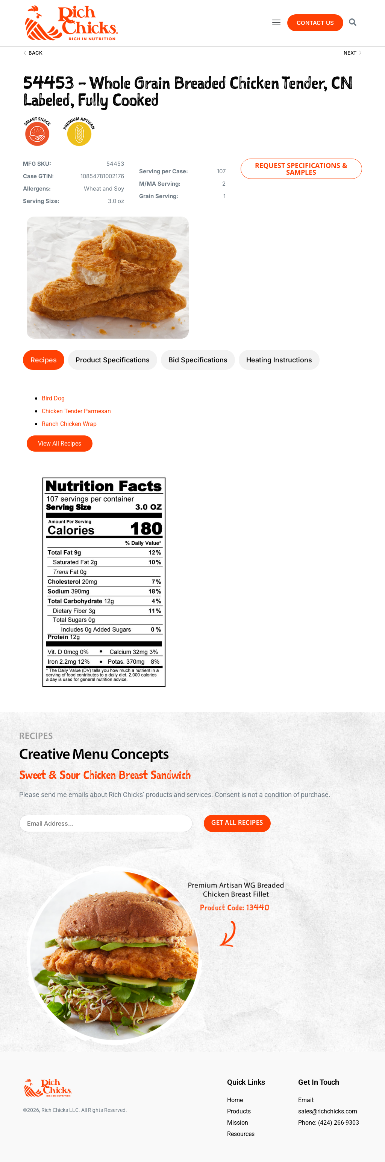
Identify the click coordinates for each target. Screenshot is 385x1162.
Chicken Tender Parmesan (81, 411)
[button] (276, 23)
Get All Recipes (237, 823)
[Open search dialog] (352, 23)
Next (353, 53)
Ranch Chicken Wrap (72, 424)
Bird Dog (54, 398)
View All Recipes (59, 443)
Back (32, 53)
